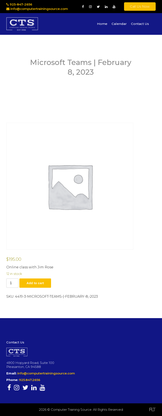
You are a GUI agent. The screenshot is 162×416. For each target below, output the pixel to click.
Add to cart (35, 283)
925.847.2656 (29, 380)
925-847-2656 (19, 4)
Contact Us (140, 24)
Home (102, 24)
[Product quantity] (12, 283)
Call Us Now (140, 6)
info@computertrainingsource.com (39, 9)
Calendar (119, 24)
